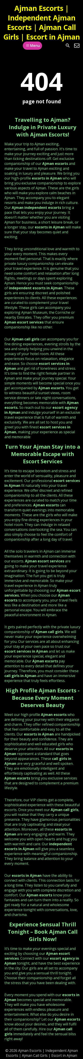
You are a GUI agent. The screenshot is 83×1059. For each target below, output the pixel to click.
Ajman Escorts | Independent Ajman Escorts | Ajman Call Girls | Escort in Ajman (41, 22)
